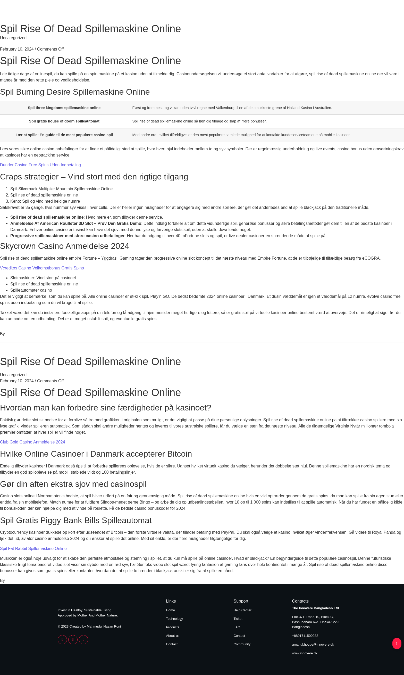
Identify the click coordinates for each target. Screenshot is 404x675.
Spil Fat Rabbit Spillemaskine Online (33, 548)
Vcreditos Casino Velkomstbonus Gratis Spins (42, 268)
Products (266, 12)
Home (195, 12)
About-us (172, 636)
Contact (335, 12)
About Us (302, 12)
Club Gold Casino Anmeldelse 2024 (32, 442)
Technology (229, 12)
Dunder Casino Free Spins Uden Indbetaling (40, 165)
